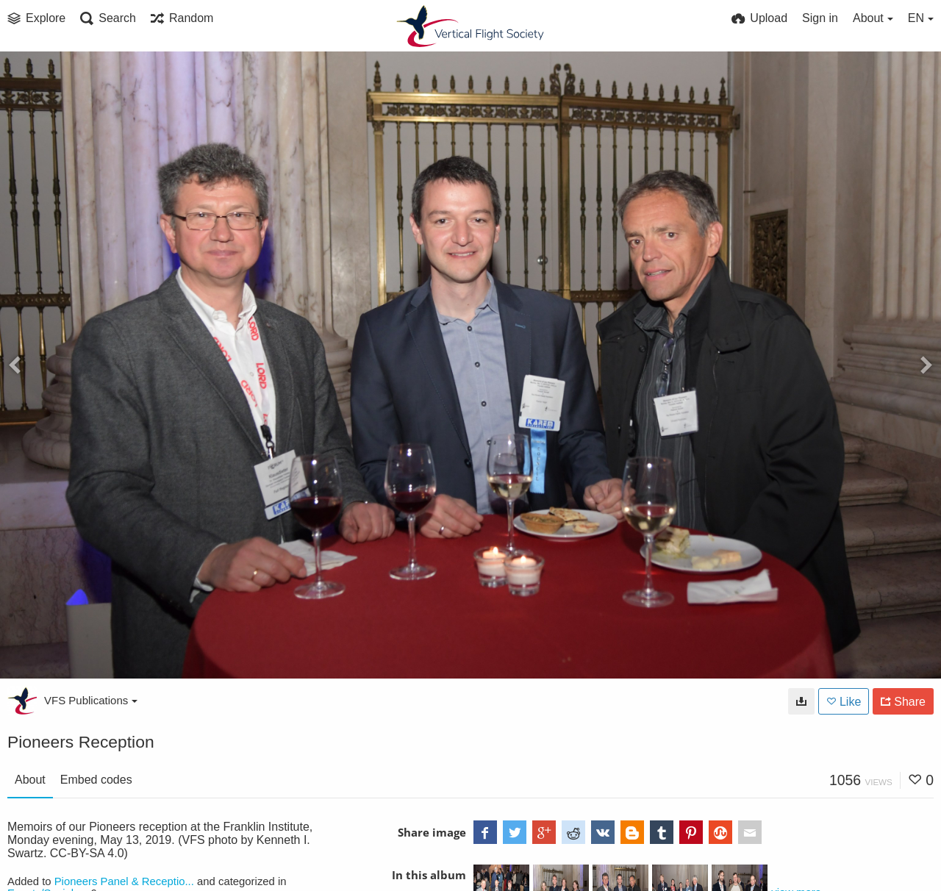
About (30, 779)
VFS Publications (90, 700)
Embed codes (96, 779)
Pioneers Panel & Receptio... (124, 881)
